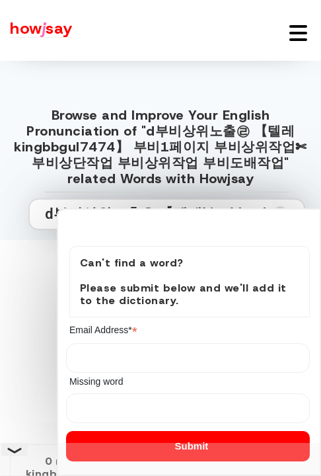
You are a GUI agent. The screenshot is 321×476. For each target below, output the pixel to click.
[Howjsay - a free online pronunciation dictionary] (36, 30)
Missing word (96, 381)
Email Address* (103, 330)
